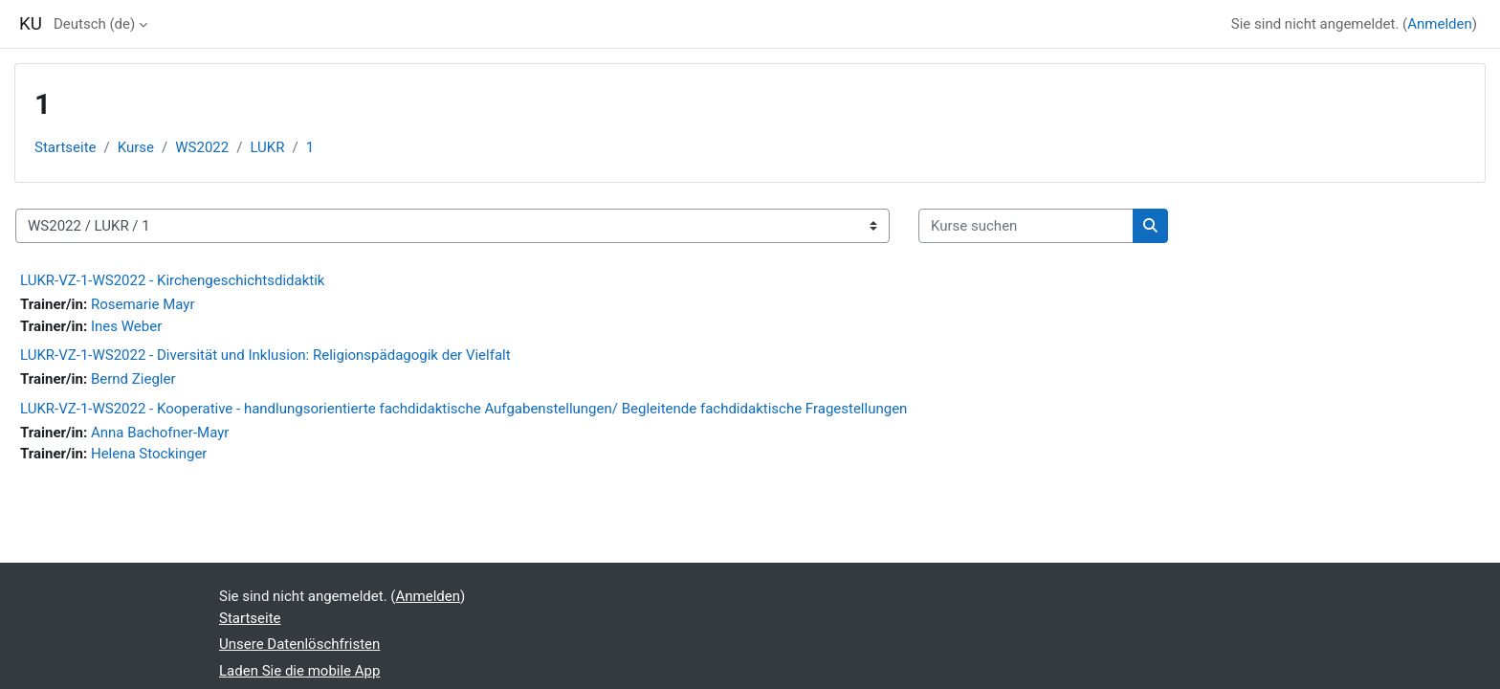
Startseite (65, 147)
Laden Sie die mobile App (299, 670)
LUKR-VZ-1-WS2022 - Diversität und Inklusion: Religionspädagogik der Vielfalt (265, 355)
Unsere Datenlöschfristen (299, 644)
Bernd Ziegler (133, 379)
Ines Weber (126, 326)
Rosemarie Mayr (143, 304)
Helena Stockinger (149, 453)
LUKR (267, 147)
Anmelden (1439, 24)
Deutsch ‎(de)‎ (94, 24)
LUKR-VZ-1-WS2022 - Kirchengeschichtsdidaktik (172, 280)
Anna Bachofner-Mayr (160, 432)
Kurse (136, 147)
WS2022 (202, 147)
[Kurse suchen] (1026, 226)
